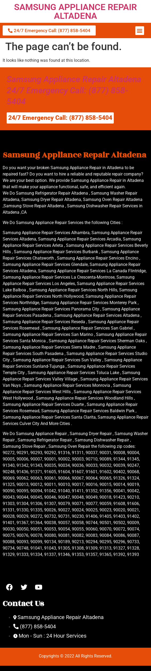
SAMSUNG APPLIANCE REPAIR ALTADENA (75, 11)
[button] (139, 30)
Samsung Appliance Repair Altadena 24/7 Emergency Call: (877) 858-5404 (74, 90)
